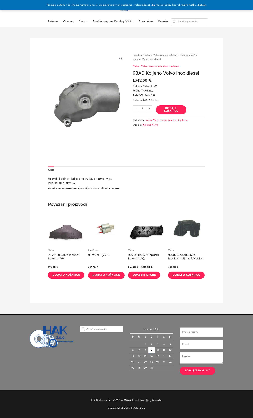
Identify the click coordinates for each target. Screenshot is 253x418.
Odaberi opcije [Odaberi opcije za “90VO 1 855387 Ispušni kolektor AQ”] (144, 275)
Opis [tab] (51, 170)
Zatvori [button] (201, 5)
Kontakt (163, 21)
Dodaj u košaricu (171, 110)
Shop (82, 21)
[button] (121, 58)
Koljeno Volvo (150, 125)
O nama (68, 21)
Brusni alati (146, 21)
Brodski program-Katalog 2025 (112, 21)
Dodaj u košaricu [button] (66, 275)
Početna (53, 21)
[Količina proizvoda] (142, 108)
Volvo (147, 55)
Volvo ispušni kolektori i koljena (170, 55)
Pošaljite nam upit (197, 371)
